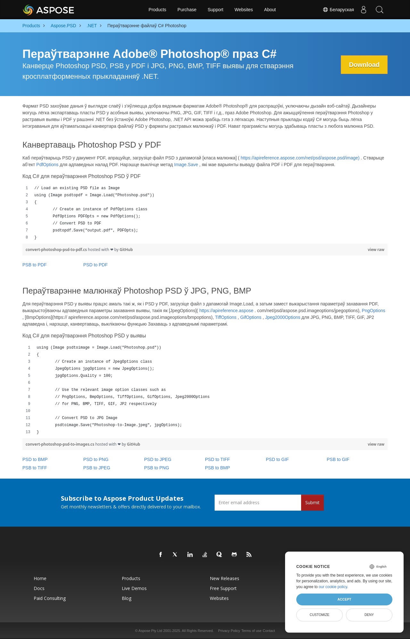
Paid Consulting (50, 598)
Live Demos (134, 588)
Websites (243, 9)
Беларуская (338, 9)
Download (364, 64)
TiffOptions (225, 317)
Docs (39, 588)
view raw (376, 249)
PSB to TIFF (34, 467)
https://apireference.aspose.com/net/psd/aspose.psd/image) (300, 157)
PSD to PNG (96, 459)
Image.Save (186, 164)
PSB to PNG (156, 467)
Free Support (223, 588)
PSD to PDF (95, 264)
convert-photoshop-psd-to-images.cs (60, 444)
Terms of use (251, 631)
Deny (369, 615)
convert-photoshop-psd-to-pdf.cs (57, 249)
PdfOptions (47, 164)
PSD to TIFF (217, 459)
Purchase (186, 9)
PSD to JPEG (157, 459)
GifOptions (250, 317)
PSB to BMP (217, 467)
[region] (205, 213)
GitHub (126, 249)
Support (215, 9)
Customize (320, 615)
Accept (344, 599)
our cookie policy (333, 587)
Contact (269, 631)
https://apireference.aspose (226, 310)
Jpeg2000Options (282, 317)
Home (40, 578)
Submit (312, 502)
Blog (126, 598)
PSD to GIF (277, 459)
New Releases (224, 578)
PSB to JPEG (96, 467)
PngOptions (373, 310)
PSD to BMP (35, 459)
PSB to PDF (34, 264)
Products (157, 9)
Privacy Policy (229, 631)
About (270, 9)
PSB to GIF (338, 459)
